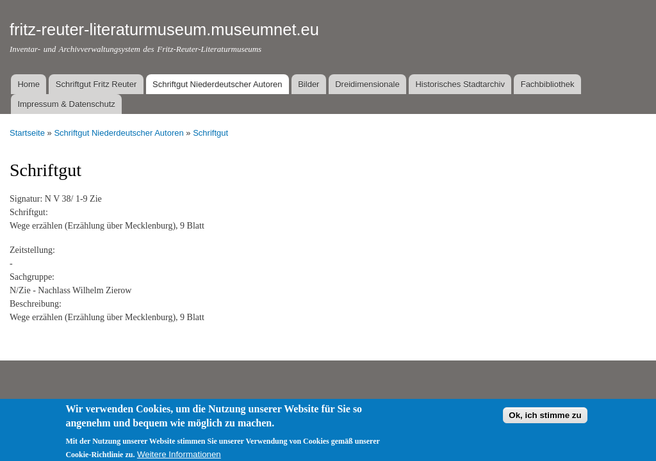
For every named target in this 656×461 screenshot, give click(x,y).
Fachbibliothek (548, 84)
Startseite (27, 133)
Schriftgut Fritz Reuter (96, 84)
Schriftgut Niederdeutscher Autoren (217, 84)
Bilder (308, 84)
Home (28, 84)
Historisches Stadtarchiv (459, 84)
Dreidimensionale (367, 84)
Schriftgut (210, 133)
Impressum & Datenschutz (66, 104)
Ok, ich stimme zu (545, 419)
